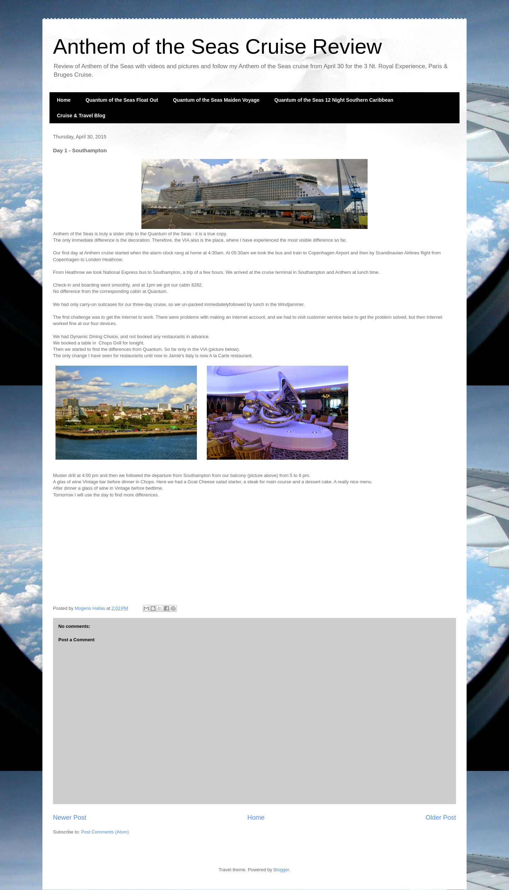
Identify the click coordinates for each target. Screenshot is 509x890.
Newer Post (69, 817)
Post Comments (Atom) (105, 832)
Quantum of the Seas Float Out (122, 100)
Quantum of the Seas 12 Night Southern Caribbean (333, 100)
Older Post (441, 817)
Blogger (281, 869)
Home (64, 100)
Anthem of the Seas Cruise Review (217, 46)
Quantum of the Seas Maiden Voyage (216, 100)
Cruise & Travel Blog (81, 115)
